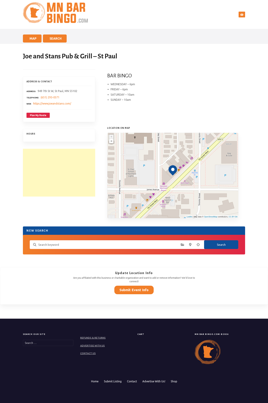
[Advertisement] (59, 173)
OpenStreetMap (210, 217)
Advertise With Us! (153, 381)
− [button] (111, 141)
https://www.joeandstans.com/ (52, 103)
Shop (174, 381)
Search (183, 14)
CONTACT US (88, 353)
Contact (225, 14)
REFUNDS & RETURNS (93, 337)
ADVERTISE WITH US (92, 345)
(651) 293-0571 (50, 97)
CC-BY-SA (233, 217)
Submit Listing (113, 381)
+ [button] (111, 137)
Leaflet (189, 217)
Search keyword (34, 245)
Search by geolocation (198, 245)
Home (168, 14)
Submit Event (205, 14)
